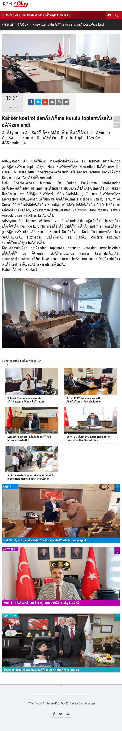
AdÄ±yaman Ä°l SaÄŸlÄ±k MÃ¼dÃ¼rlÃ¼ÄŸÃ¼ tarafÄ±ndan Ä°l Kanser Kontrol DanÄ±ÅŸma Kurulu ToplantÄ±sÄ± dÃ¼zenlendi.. (56, 137)
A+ (117, 118)
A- (117, 125)
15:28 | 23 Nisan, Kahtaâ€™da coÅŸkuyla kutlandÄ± (38, 15)
